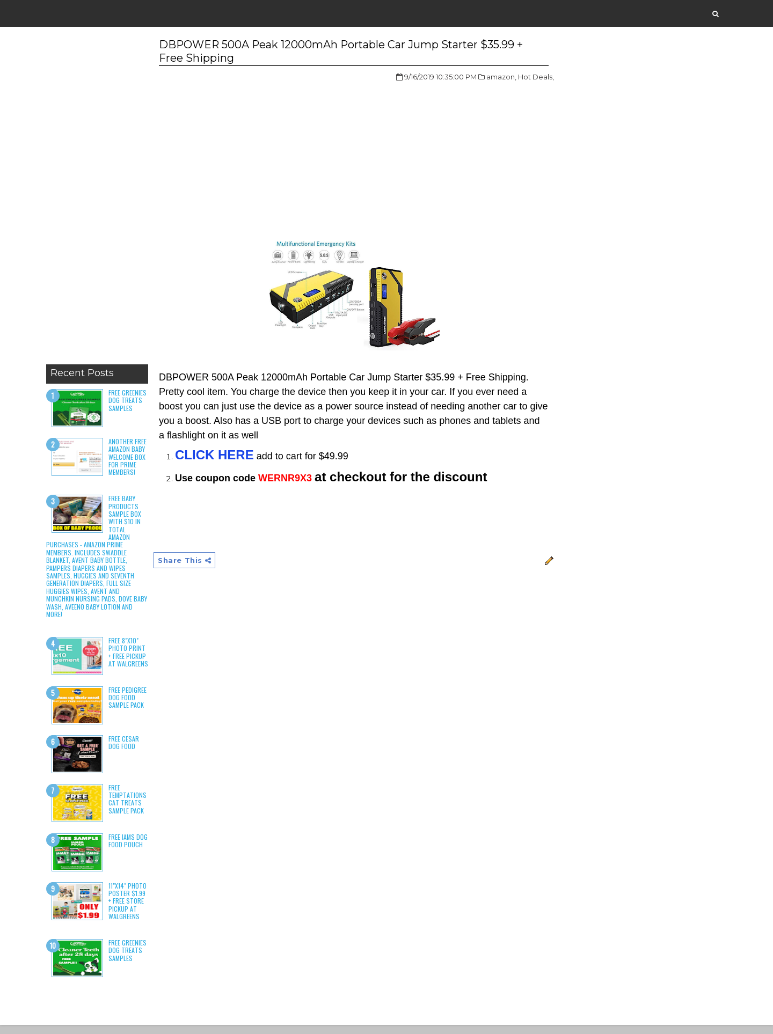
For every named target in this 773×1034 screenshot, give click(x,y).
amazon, (483, 77)
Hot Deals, (517, 77)
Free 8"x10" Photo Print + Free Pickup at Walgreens (129, 656)
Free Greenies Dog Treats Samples (130, 400)
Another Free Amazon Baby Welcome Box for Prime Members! (130, 457)
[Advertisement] (99, 199)
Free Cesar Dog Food (126, 751)
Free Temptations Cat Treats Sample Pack (130, 807)
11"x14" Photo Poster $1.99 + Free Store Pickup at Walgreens (130, 909)
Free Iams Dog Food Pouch (130, 848)
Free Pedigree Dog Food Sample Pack (130, 706)
